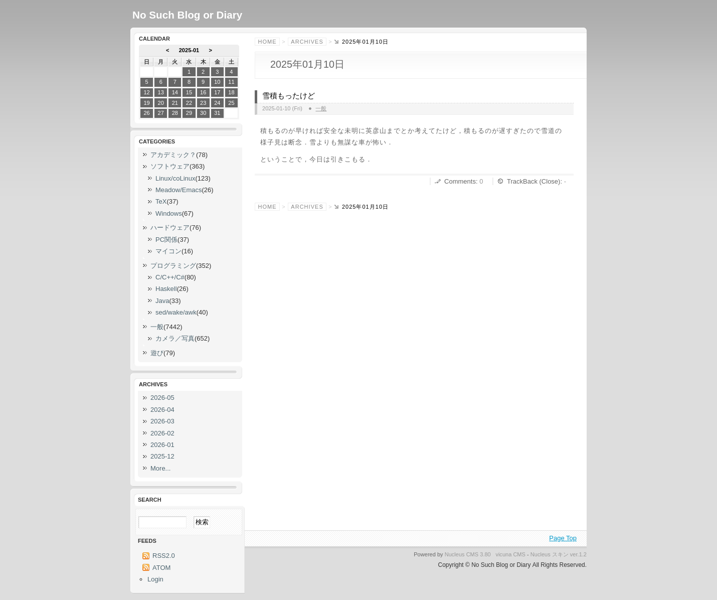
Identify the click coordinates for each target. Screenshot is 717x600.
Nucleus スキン (549, 554)
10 (217, 82)
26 (146, 113)
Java (162, 301)
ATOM (161, 567)
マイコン (168, 251)
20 (161, 103)
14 (175, 92)
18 (231, 92)
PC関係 (166, 239)
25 (231, 103)
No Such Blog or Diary (187, 15)
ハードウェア (170, 227)
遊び (156, 353)
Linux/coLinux (175, 178)
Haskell (166, 288)
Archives (307, 42)
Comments (460, 181)
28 (175, 113)
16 (203, 92)
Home (267, 42)
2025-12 (162, 456)
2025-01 (189, 50)
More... (160, 468)
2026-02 (162, 433)
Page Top (563, 538)
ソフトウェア (170, 166)
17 (217, 92)
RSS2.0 (163, 555)
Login (155, 579)
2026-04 (162, 409)
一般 (320, 108)
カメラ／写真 (175, 338)
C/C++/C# (170, 277)
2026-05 (162, 397)
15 (189, 92)
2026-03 (162, 421)
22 (189, 103)
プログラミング (173, 265)
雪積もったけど (288, 96)
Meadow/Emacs (178, 190)
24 (217, 103)
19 (146, 103)
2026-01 (162, 444)
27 (161, 113)
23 (203, 103)
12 (146, 92)
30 (203, 113)
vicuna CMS (510, 554)
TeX (160, 201)
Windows (168, 213)
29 (189, 113)
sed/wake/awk (176, 312)
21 (175, 103)
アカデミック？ (173, 155)
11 (231, 82)
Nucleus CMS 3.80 (468, 554)
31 (217, 113)
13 (161, 92)
